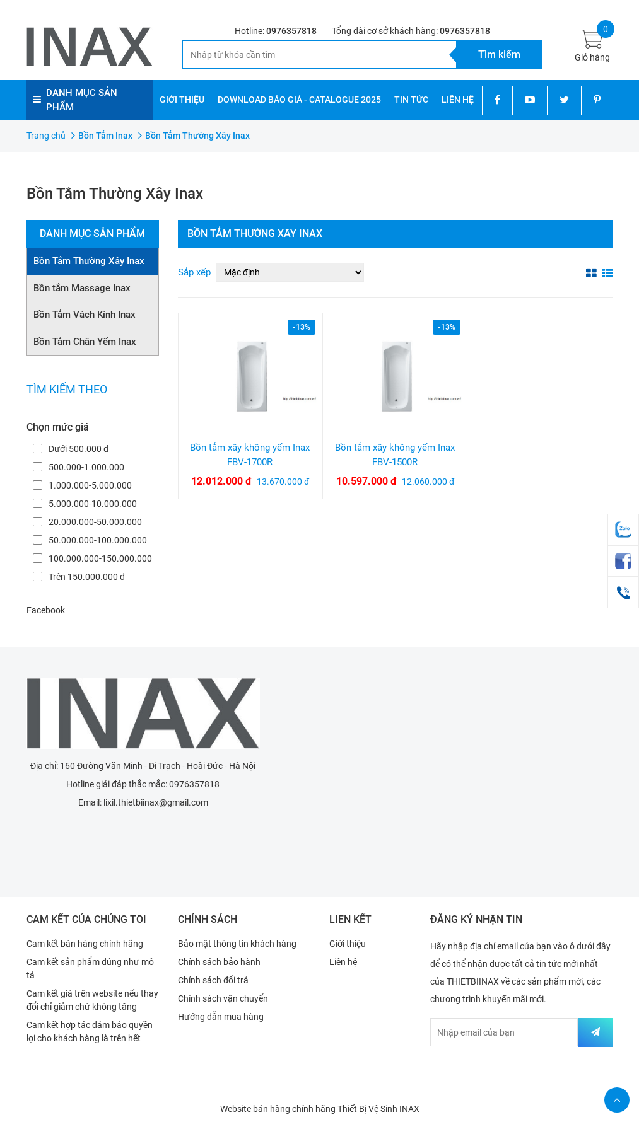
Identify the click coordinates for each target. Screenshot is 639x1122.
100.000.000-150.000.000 (92, 558)
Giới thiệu (347, 944)
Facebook (45, 610)
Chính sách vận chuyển (223, 998)
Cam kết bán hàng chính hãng (84, 944)
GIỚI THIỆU (182, 100)
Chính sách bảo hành (219, 962)
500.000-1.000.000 (78, 467)
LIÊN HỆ (458, 100)
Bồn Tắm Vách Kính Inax (84, 314)
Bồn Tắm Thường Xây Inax (88, 261)
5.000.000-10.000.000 (85, 504)
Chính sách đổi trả (213, 980)
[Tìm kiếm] (319, 54)
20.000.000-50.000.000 (87, 522)
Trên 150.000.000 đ (79, 577)
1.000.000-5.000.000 (82, 485)
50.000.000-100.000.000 (90, 540)
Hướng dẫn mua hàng (221, 1017)
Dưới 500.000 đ (70, 449)
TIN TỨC (411, 100)
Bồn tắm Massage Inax (82, 288)
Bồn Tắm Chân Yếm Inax (84, 341)
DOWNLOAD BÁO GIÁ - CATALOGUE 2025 (299, 100)
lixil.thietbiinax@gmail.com (155, 802)
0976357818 (291, 31)
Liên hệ (343, 962)
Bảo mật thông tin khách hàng (237, 944)
